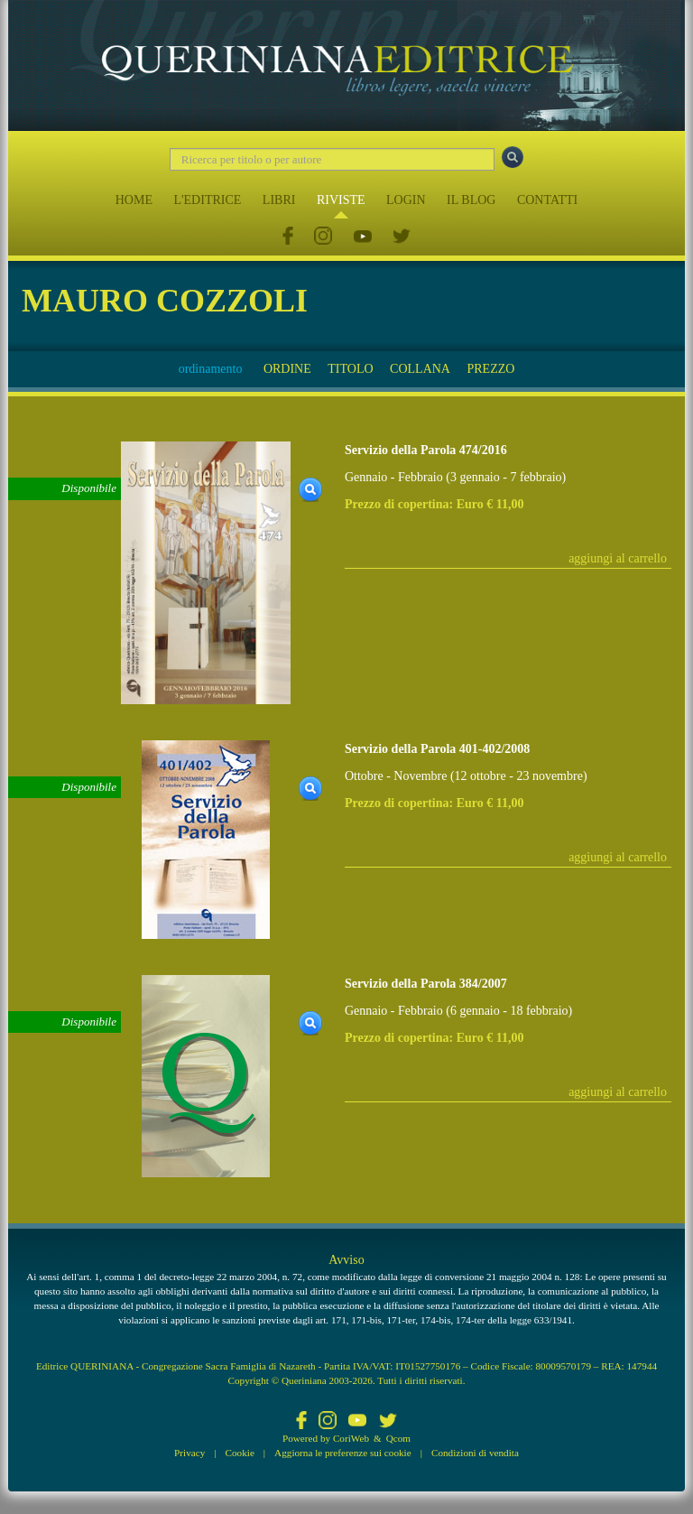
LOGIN (406, 200)
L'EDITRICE (207, 200)
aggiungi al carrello (617, 558)
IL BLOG (471, 200)
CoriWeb (351, 1438)
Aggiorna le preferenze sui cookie (342, 1452)
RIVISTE (341, 200)
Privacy (189, 1452)
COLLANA (420, 369)
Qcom (398, 1438)
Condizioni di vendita (475, 1452)
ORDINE (287, 369)
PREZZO (490, 369)
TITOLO (350, 369)
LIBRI (279, 200)
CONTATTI (547, 200)
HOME (134, 200)
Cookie (240, 1452)
